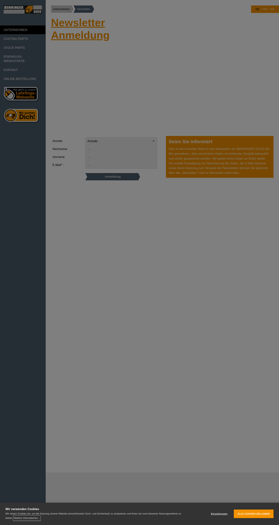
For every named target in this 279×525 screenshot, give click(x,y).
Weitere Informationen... (27, 518)
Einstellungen (219, 513)
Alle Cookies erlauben (253, 513)
